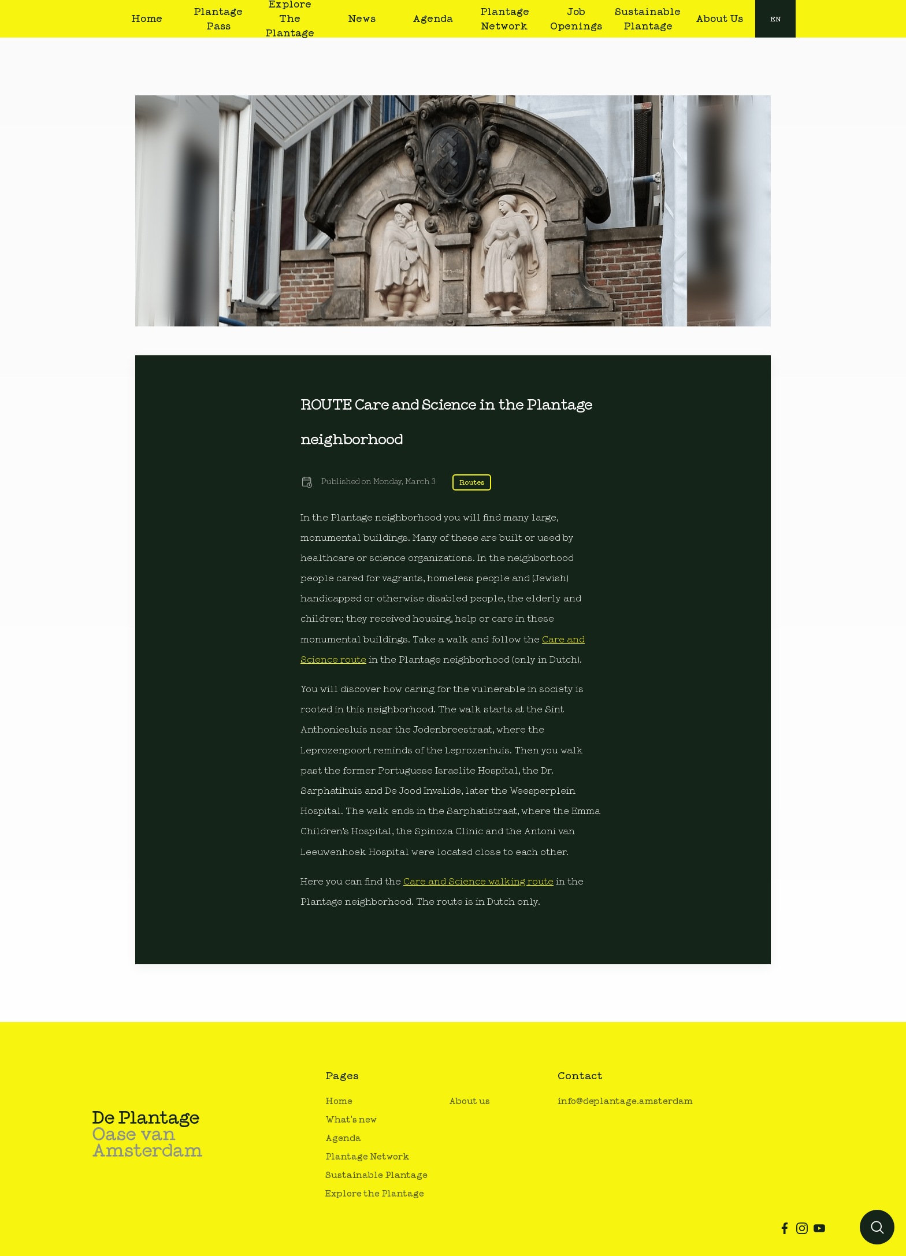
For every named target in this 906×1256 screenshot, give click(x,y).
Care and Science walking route (478, 881)
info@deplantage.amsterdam (625, 1101)
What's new (351, 1120)
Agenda (343, 1138)
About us (469, 1101)
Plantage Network (367, 1157)
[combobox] (775, 19)
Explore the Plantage (374, 1194)
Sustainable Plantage (376, 1175)
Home (338, 1101)
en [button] (775, 19)
